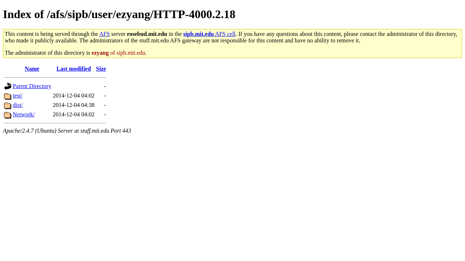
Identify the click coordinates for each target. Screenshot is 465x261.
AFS (104, 34)
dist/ (18, 105)
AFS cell (209, 34)
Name (32, 69)
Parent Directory (32, 86)
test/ (18, 95)
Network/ (24, 114)
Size (101, 69)
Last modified (73, 69)
